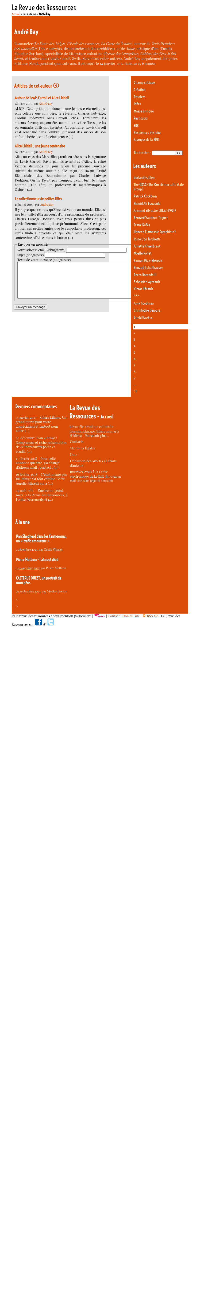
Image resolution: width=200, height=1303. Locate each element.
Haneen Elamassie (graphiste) (155, 232)
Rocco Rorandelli (145, 275)
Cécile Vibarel (53, 549)
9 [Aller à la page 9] (134, 378)
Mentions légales (82, 448)
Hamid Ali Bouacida (147, 203)
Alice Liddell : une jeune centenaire (40, 146)
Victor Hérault (143, 289)
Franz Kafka (142, 225)
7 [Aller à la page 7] (134, 365)
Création (140, 90)
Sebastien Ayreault (147, 282)
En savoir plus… (97, 435)
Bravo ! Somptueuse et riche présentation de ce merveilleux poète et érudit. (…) (41, 445)
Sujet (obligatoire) (30, 255)
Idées (137, 104)
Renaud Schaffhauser (148, 267)
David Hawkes (143, 317)
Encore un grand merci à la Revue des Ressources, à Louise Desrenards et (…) (41, 495)
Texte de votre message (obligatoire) (44, 260)
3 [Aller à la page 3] (134, 339)
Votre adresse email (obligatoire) (41, 250)
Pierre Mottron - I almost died (37, 559)
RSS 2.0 (150, 616)
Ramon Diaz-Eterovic (148, 260)
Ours (73, 454)
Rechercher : (142, 153)
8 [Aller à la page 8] (135, 372)
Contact (114, 616)
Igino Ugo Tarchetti (147, 239)
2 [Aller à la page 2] (134, 333)
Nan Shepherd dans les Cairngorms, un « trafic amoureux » (41, 538)
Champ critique (144, 82)
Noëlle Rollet (142, 253)
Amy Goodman (144, 303)
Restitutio (140, 118)
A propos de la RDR (146, 139)
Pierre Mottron (56, 568)
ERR (136, 125)
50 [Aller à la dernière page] (135, 391)
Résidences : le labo (147, 132)
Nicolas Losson (57, 591)
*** (136, 296)
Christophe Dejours (147, 310)
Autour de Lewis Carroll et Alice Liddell (42, 98)
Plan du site (131, 616)
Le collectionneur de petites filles (38, 199)
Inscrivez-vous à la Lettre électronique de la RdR (89, 474)
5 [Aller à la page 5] (134, 352)
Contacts (76, 441)
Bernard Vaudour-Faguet (151, 218)
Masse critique (144, 111)
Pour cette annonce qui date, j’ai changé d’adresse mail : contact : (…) (37, 463)
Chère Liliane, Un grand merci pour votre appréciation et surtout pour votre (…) (41, 424)
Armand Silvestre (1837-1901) (155, 210)
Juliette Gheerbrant (147, 246)
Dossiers (139, 97)
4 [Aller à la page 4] (134, 346)
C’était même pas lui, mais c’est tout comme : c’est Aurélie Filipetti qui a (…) (41, 479)
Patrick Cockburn (145, 196)
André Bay (46, 103)
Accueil (16, 14)
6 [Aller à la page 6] (134, 359)
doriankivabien (144, 177)
